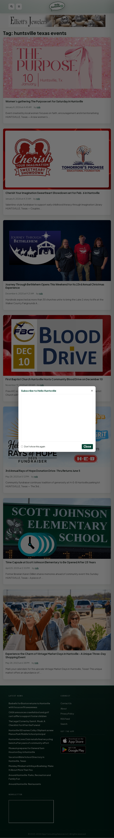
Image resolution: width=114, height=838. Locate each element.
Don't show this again (33, 446)
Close (87, 446)
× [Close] (92, 390)
